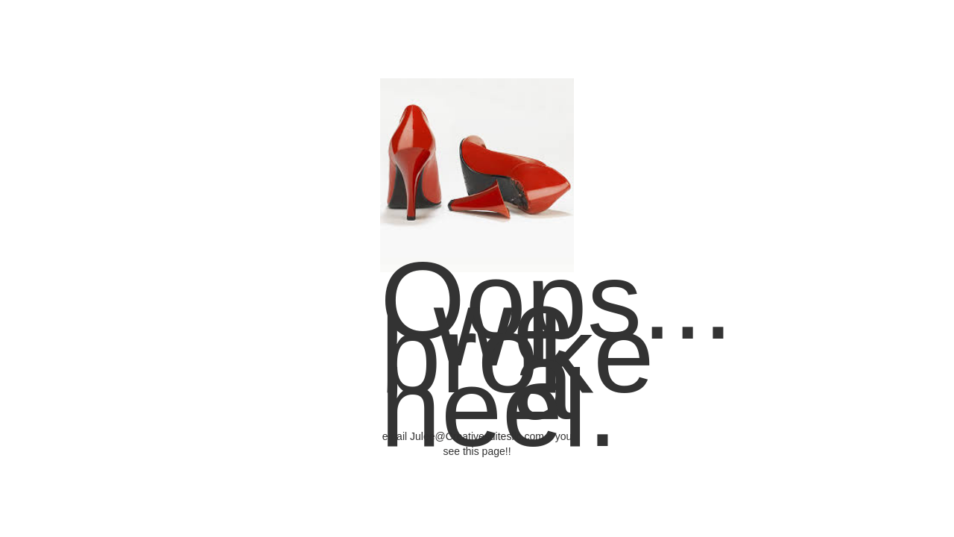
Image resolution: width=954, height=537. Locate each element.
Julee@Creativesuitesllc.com (477, 436)
